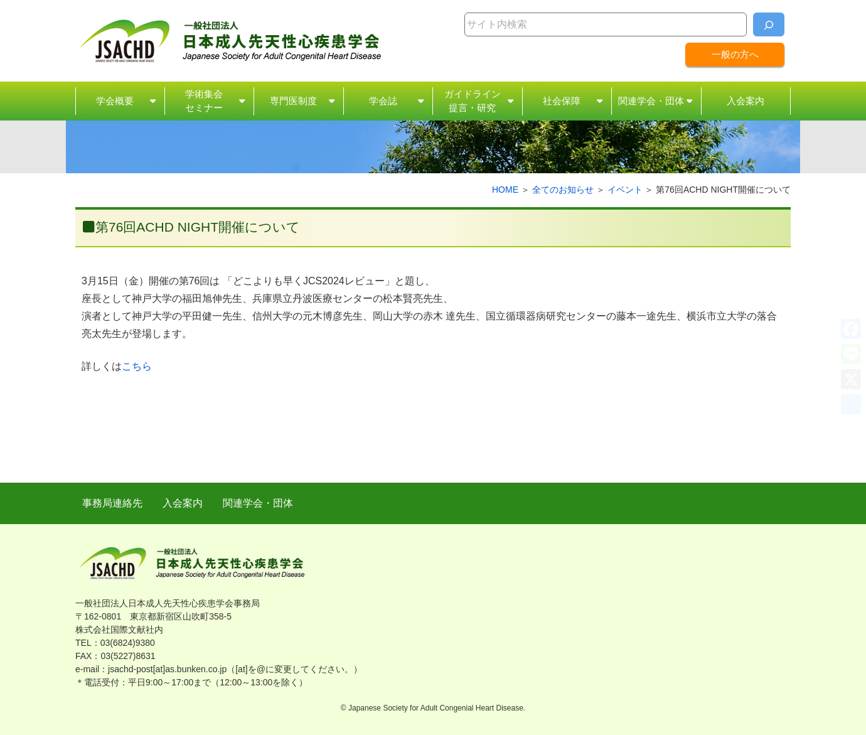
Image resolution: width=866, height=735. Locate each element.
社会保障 (561, 100)
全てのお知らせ (563, 190)
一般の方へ (735, 54)
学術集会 (204, 102)
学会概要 (115, 100)
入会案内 (745, 100)
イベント (625, 190)
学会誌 (383, 100)
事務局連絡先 (112, 503)
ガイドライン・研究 (472, 102)
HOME (505, 190)
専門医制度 (293, 100)
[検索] (768, 24)
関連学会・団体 (651, 100)
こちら (137, 366)
